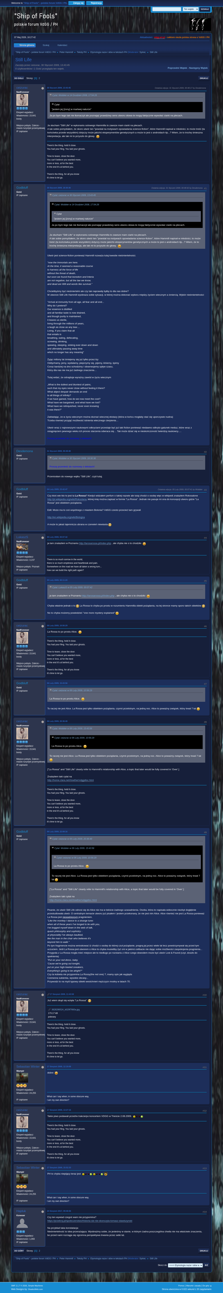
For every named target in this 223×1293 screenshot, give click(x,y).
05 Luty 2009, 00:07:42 (57, 537)
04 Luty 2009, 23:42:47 (57, 489)
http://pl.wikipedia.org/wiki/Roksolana (67, 499)
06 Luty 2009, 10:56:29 (57, 625)
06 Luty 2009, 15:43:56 (57, 683)
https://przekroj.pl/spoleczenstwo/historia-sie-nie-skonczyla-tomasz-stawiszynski (89, 1220)
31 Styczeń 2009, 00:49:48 (59, 451)
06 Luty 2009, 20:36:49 (57, 721)
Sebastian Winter (28, 1066)
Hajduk (21, 1211)
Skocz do (162, 1265)
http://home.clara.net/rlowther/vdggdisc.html (70, 780)
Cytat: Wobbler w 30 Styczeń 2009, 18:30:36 (74, 458)
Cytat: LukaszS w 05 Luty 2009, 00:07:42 (72, 587)
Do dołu (19, 78)
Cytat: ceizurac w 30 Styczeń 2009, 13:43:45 (74, 195)
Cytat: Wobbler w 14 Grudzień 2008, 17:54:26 (74, 95)
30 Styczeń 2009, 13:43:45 (59, 88)
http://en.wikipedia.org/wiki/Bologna (66, 517)
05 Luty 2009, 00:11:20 (57, 580)
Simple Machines (35, 1286)
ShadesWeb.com (35, 1289)
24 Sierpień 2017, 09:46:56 (59, 1211)
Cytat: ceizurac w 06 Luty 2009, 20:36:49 (72, 839)
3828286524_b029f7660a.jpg (64, 1009)
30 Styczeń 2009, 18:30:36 (59, 188)
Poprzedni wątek (177, 68)
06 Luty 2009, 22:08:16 (57, 831)
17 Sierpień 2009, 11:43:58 (62, 994)
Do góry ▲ (207, 1286)
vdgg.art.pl (159, 37)
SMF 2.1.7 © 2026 (19, 1286)
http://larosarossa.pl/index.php (95, 543)
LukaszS (22, 537)
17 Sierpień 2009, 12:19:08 (59, 1066)
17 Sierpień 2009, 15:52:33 (59, 1167)
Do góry (19, 1251)
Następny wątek (198, 68)
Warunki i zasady (193, 1286)
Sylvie (142, 52)
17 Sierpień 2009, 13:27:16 (59, 1110)
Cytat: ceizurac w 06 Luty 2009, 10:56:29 (72, 690)
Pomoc (181, 1286)
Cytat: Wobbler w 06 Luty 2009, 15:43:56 (72, 728)
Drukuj (204, 78)
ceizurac (22, 87)
